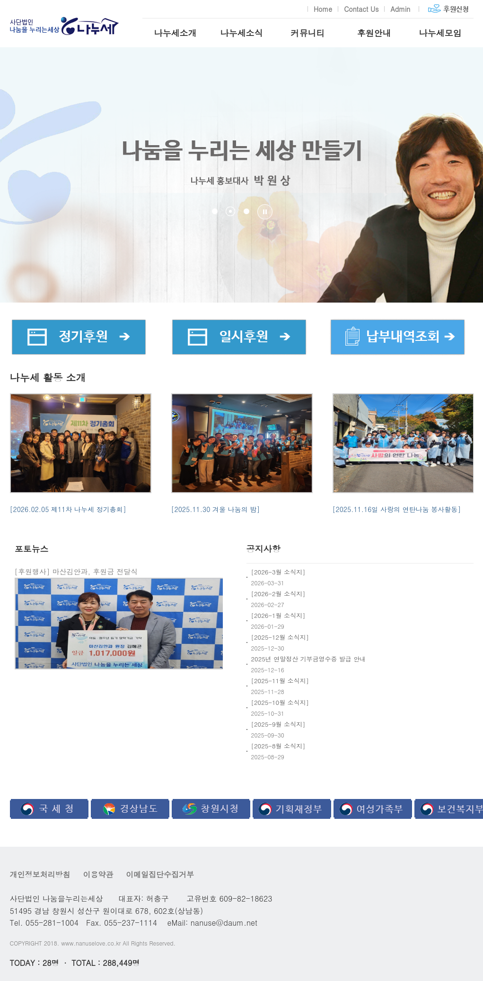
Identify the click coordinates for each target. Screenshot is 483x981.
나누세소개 (175, 33)
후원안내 (374, 33)
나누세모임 (440, 33)
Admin (400, 9)
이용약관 (98, 874)
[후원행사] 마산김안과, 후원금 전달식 (76, 571)
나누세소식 (241, 33)
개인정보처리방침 (40, 874)
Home (323, 9)
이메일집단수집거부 (160, 874)
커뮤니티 (308, 33)
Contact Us (361, 9)
